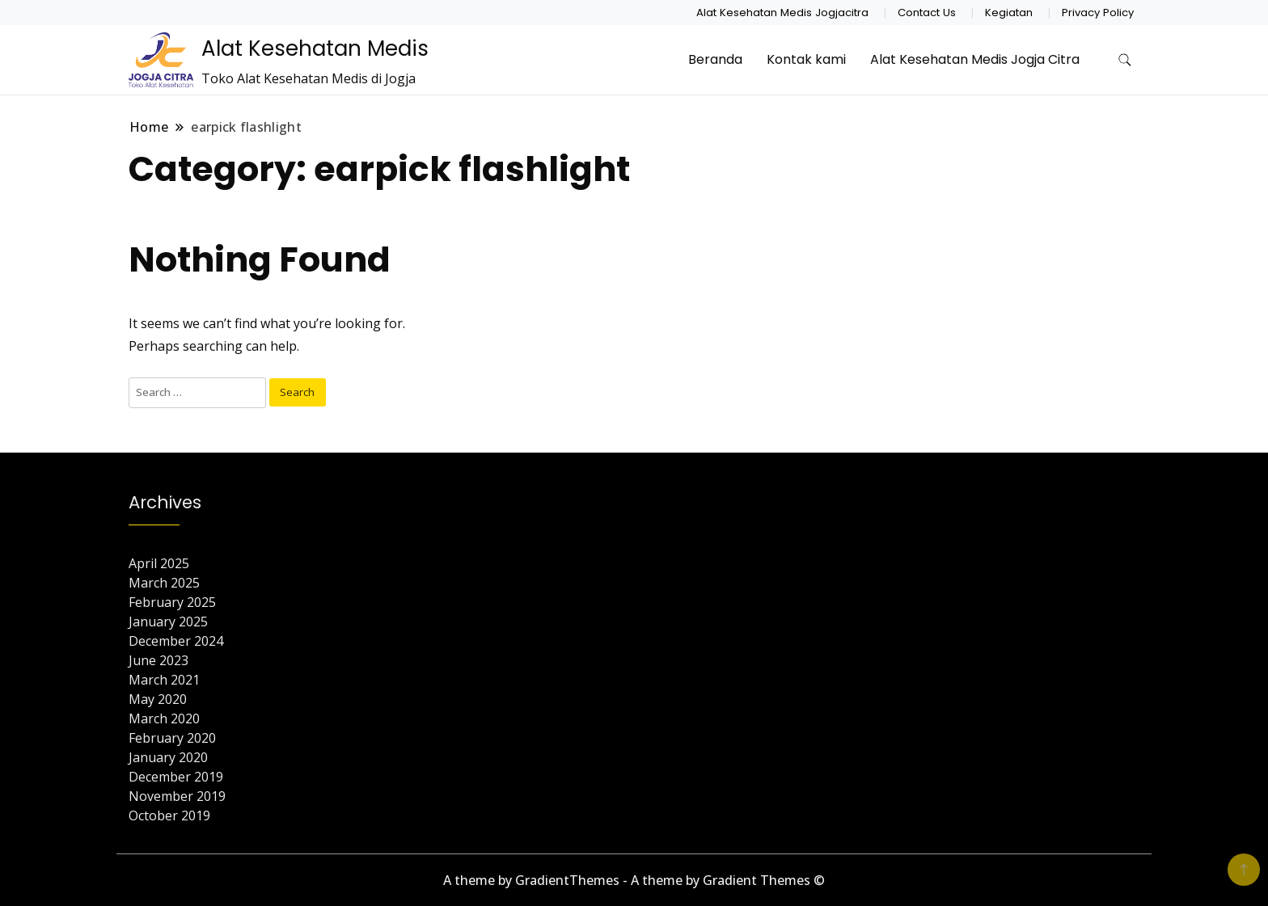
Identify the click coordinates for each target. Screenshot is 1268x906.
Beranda (715, 59)
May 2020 (158, 699)
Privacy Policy (1098, 12)
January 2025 (168, 621)
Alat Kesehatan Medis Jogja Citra (975, 59)
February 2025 (172, 602)
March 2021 (164, 680)
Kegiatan (1009, 12)
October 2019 (169, 815)
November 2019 (177, 796)
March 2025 (164, 583)
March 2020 (164, 718)
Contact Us (927, 12)
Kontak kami (806, 59)
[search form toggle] (1124, 60)
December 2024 (176, 641)
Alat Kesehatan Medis (315, 48)
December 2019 (176, 777)
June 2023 (158, 660)
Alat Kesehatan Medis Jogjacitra (782, 12)
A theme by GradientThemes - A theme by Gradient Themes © (634, 880)
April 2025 (159, 563)
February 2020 (172, 738)
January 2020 (168, 757)
